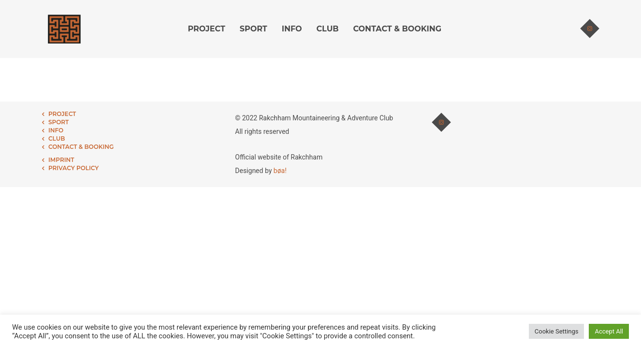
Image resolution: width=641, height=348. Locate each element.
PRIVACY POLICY (73, 168)
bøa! (280, 170)
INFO (292, 28)
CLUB (328, 28)
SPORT (253, 28)
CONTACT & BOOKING (397, 28)
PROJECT (206, 28)
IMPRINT (61, 159)
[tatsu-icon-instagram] (590, 29)
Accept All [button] (609, 331)
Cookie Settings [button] (557, 331)
